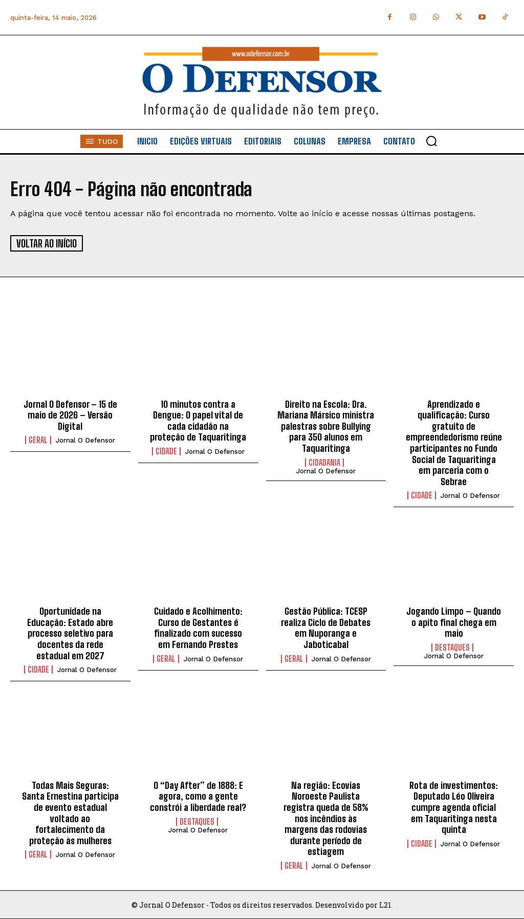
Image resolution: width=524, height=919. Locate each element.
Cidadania (324, 461)
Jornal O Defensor (85, 440)
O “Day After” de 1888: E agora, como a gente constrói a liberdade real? (198, 795)
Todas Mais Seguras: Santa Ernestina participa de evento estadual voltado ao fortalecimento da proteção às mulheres (70, 812)
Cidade (166, 450)
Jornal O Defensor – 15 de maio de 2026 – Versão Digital (70, 414)
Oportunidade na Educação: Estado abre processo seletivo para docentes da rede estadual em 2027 (70, 632)
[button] (431, 141)
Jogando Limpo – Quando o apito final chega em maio (453, 621)
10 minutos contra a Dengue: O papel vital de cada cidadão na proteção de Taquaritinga (198, 420)
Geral (38, 439)
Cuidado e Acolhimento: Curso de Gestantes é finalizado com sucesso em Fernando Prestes (198, 627)
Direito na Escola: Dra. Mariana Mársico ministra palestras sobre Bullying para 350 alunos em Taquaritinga (325, 425)
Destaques (452, 646)
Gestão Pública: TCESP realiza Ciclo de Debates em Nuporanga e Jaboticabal (325, 627)
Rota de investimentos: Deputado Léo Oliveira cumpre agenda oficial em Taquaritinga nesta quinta (453, 806)
